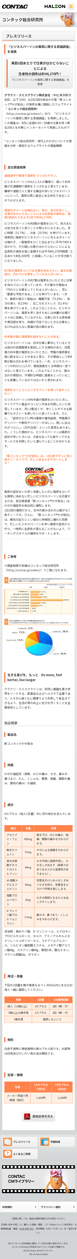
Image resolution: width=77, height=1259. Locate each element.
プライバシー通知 (50, 1207)
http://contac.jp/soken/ (23, 113)
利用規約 (7, 1207)
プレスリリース (16, 1142)
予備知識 (50, 1142)
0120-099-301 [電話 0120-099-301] (26, 1228)
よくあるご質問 (16, 1154)
